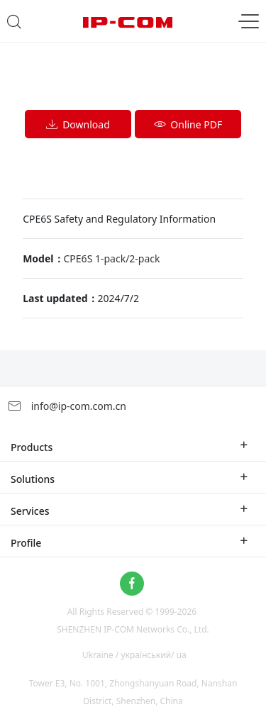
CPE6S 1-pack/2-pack (112, 258)
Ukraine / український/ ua (134, 655)
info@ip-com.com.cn (66, 406)
